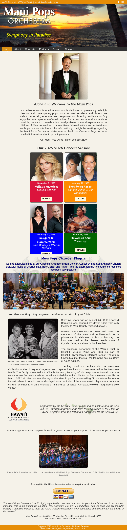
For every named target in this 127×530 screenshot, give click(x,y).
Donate (57, 49)
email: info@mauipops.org (47, 2)
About (17, 49)
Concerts (30, 49)
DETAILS (46, 199)
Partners (44, 49)
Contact (69, 49)
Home (7, 49)
